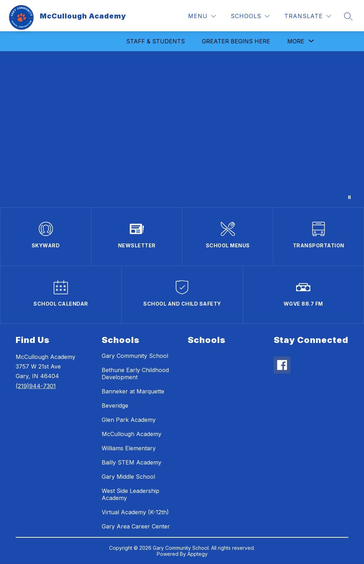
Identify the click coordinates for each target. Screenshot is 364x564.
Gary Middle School (128, 476)
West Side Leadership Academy (130, 494)
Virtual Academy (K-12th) (135, 512)
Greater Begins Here (236, 41)
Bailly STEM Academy (131, 462)
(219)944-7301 (36, 386)
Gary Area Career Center (136, 526)
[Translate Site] (308, 16)
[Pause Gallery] (349, 197)
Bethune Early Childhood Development (135, 373)
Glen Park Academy (129, 419)
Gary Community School (135, 355)
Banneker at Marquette (133, 391)
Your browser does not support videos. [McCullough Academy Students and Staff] (182, 129)
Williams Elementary (129, 448)
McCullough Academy (131, 433)
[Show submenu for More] (295, 41)
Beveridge (115, 405)
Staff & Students (155, 41)
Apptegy (197, 554)
